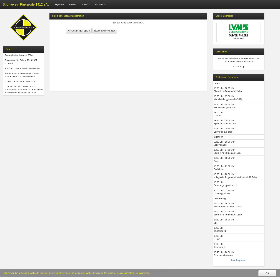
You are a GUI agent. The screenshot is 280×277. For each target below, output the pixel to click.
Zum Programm (238, 260)
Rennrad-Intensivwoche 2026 (18, 55)
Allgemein (59, 4)
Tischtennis (100, 4)
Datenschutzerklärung (13, 271)
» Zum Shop (238, 66)
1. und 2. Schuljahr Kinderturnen (20, 81)
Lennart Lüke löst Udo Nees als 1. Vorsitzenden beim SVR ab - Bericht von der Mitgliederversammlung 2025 (24, 89)
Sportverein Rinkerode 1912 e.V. (26, 4)
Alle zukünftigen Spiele (79, 31)
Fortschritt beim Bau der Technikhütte (22, 68)
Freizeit (72, 4)
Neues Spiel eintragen (104, 31)
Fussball (86, 4)
